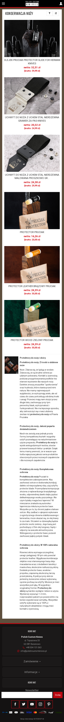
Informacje (32, 672)
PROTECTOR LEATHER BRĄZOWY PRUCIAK (32, 286)
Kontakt (32, 683)
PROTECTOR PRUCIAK (32, 232)
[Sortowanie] (56, 13)
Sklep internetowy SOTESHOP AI (32, 719)
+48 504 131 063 (32, 647)
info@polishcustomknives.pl (32, 651)
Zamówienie (32, 661)
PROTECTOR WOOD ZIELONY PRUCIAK (32, 340)
